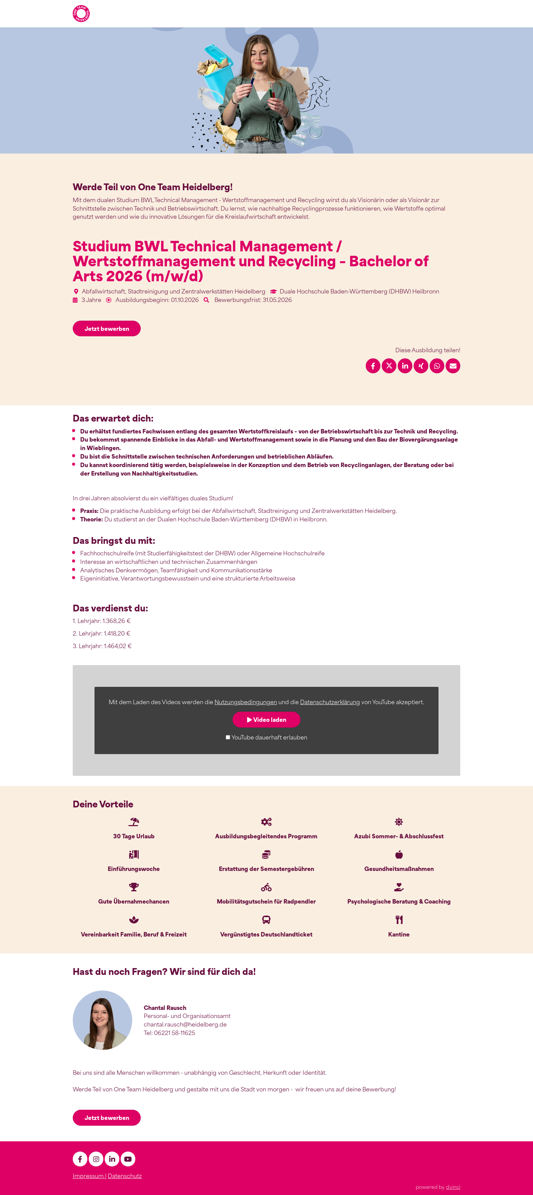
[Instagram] (96, 1158)
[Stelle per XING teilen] (421, 365)
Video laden (266, 719)
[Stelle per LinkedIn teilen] (405, 365)
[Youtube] (128, 1158)
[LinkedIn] (112, 1158)
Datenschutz (125, 1175)
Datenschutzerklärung (330, 701)
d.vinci (453, 1186)
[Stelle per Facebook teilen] (373, 365)
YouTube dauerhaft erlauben (269, 737)
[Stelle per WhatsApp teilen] (437, 365)
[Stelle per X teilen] (389, 365)
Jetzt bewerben (107, 328)
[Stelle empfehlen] (453, 365)
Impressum (89, 1175)
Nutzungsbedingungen (245, 701)
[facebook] (80, 1158)
